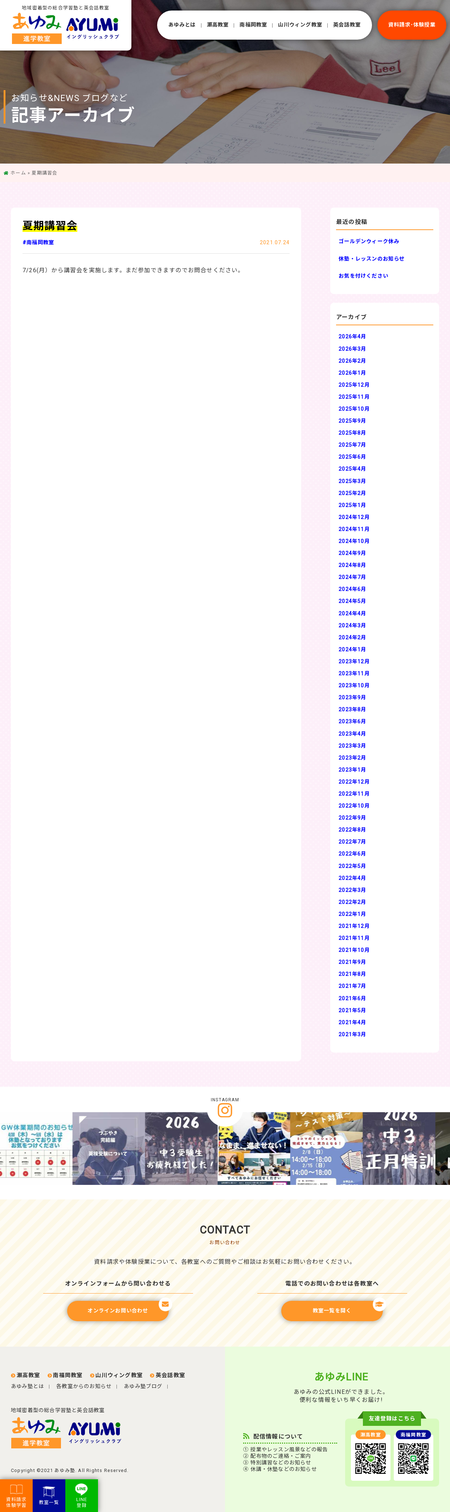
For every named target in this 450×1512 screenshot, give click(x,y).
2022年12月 (354, 782)
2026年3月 (352, 349)
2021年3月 (352, 1035)
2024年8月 (352, 565)
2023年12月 (354, 662)
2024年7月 (352, 577)
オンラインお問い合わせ (128, 1307)
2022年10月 (354, 806)
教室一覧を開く (348, 1307)
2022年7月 (352, 842)
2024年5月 (352, 601)
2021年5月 (352, 1011)
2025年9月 (352, 421)
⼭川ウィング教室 (300, 25)
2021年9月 (352, 962)
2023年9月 (352, 698)
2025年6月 (352, 457)
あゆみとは (182, 25)
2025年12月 (354, 385)
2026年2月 (352, 361)
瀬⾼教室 (218, 25)
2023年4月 (352, 734)
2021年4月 (352, 1023)
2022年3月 (352, 890)
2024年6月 (352, 589)
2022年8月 (352, 830)
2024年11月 (354, 529)
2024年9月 (352, 553)
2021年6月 (352, 999)
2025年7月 (352, 445)
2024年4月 (352, 614)
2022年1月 (352, 914)
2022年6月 (352, 854)
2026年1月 (352, 373)
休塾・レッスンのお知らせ (372, 259)
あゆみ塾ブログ (143, 1386)
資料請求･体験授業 (411, 25)
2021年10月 (354, 950)
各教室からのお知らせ (83, 1386)
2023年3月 (352, 746)
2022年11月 (354, 794)
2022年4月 (352, 878)
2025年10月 (354, 409)
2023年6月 (352, 722)
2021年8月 (352, 974)
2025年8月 (352, 433)
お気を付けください (363, 276)
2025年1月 (352, 505)
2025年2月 (352, 493)
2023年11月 (354, 674)
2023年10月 (354, 686)
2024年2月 (352, 638)
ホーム (18, 173)
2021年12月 (354, 926)
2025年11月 (354, 397)
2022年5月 (352, 866)
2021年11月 (354, 938)
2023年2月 (352, 758)
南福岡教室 (253, 25)
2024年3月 (352, 626)
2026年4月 (352, 337)
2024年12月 (354, 517)
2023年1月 (352, 770)
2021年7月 (352, 986)
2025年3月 (352, 481)
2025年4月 (352, 469)
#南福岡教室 (38, 243)
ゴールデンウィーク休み (369, 241)
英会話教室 (347, 25)
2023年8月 (352, 710)
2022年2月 (352, 902)
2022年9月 (352, 818)
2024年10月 (354, 541)
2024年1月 (352, 650)
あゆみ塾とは (27, 1386)
